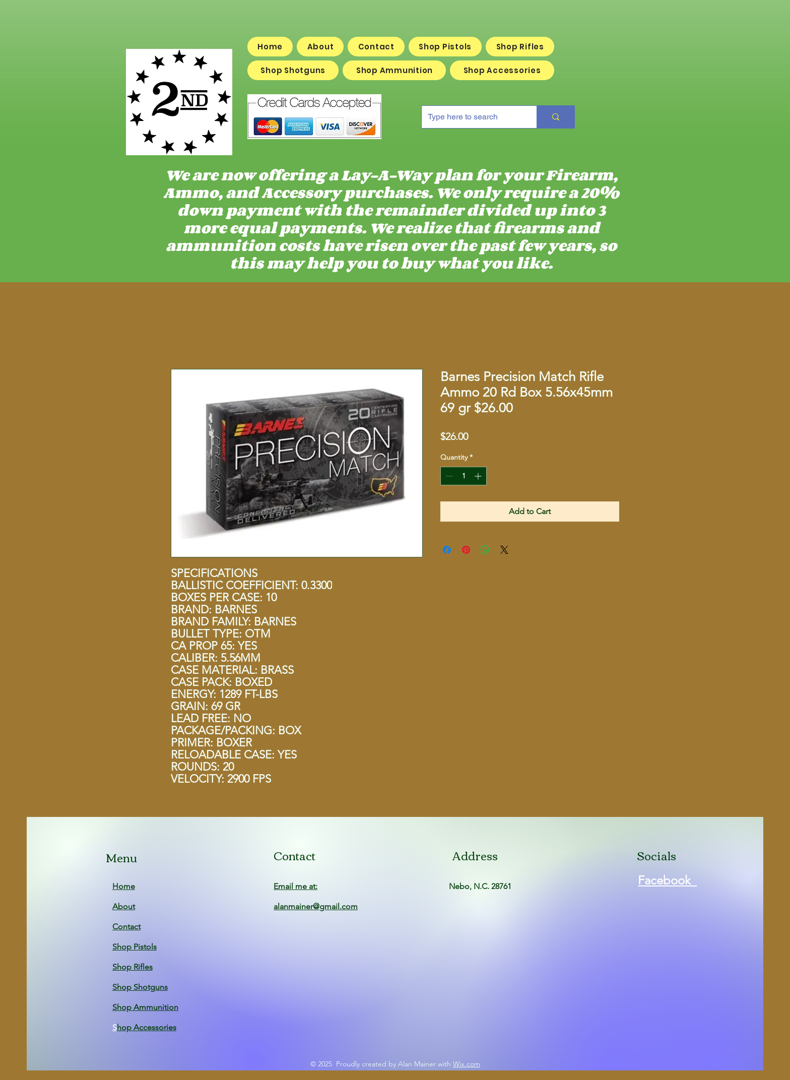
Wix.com (466, 1063)
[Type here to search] (471, 117)
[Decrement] (448, 476)
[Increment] (479, 476)
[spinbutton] (463, 476)
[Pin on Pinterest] (466, 550)
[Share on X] (504, 550)
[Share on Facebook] (447, 550)
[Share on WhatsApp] (485, 550)
